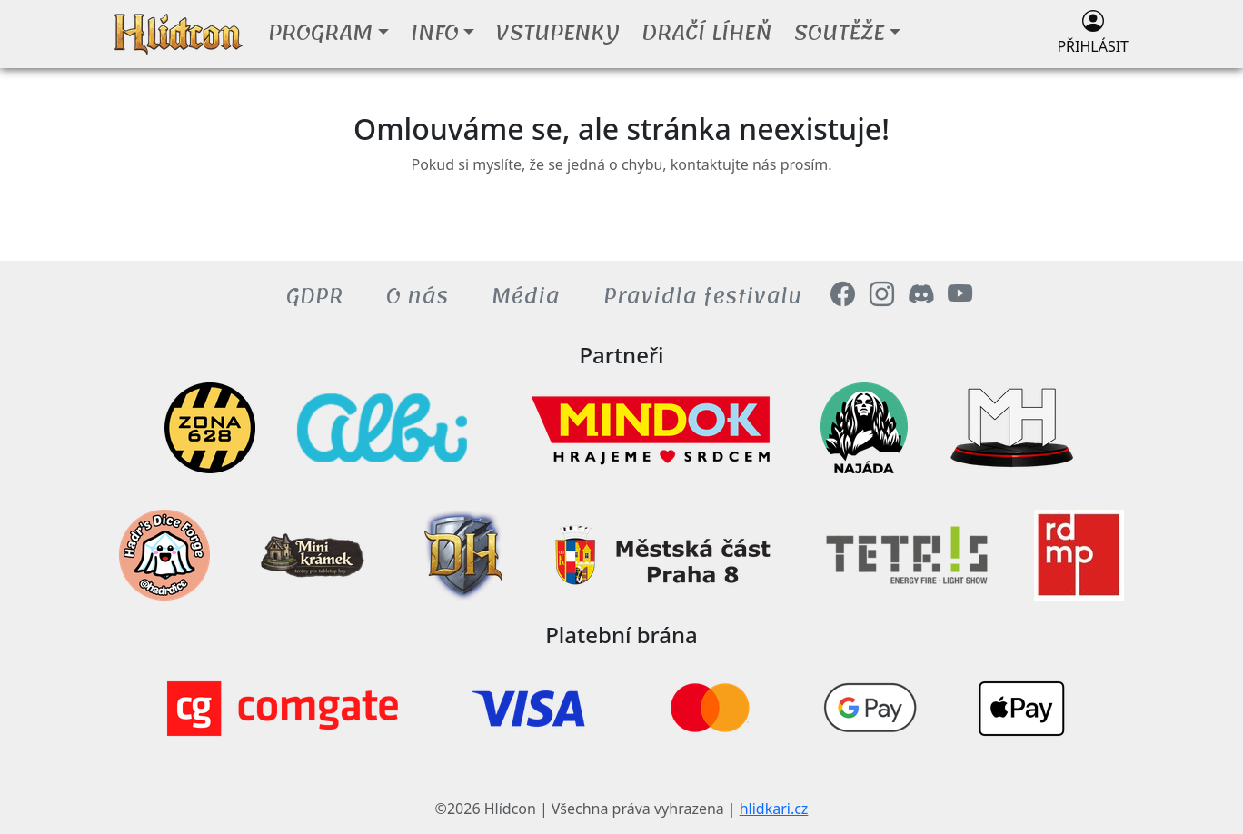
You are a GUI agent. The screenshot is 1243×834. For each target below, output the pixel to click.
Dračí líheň (706, 32)
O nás (417, 296)
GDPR (314, 296)
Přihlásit (1093, 33)
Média (526, 296)
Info (435, 32)
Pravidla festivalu (702, 296)
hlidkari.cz (774, 809)
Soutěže (838, 32)
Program (320, 32)
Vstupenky (558, 32)
